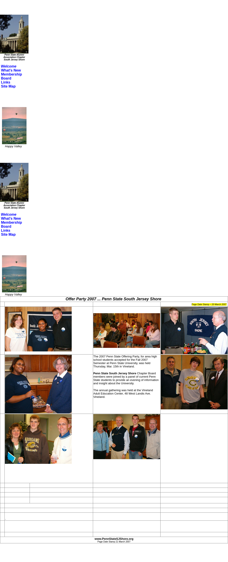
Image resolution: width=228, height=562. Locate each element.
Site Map (8, 86)
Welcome (8, 66)
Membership (11, 74)
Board (6, 78)
